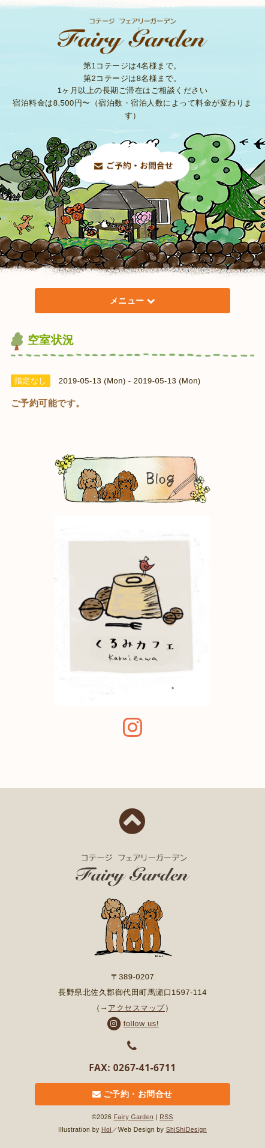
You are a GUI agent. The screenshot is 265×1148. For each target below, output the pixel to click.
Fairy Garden (134, 1117)
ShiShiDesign (186, 1129)
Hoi (106, 1129)
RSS (166, 1117)
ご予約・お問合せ (132, 1094)
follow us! (132, 1023)
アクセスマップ (136, 1007)
